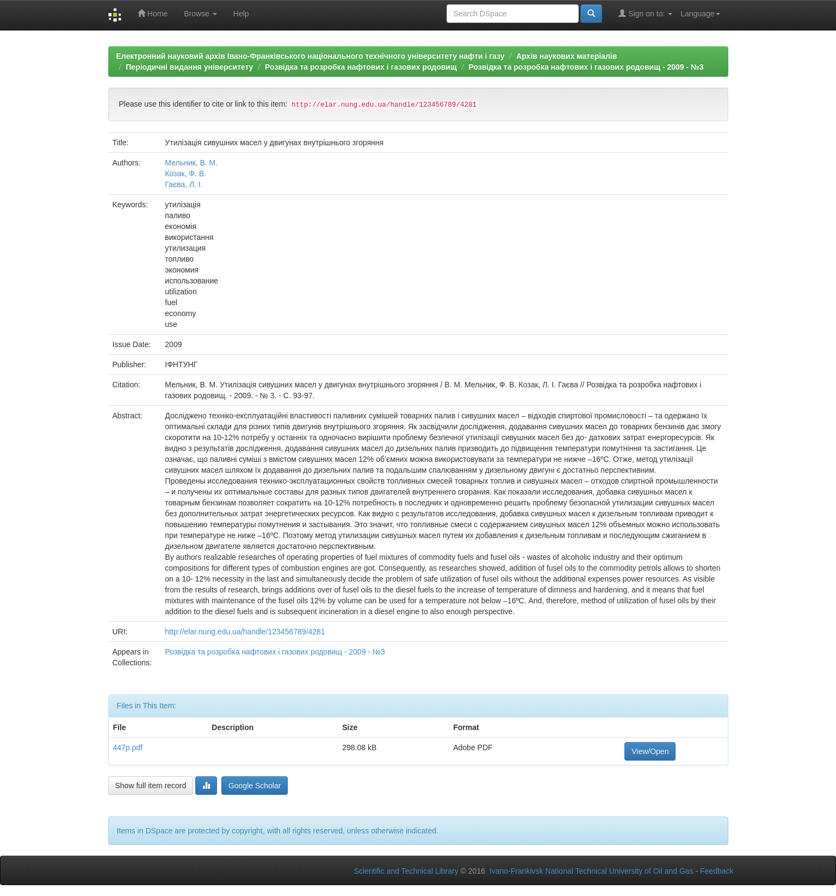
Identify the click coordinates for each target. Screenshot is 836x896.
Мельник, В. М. (191, 162)
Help (241, 13)
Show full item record (151, 785)
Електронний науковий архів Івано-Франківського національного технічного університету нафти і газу (310, 56)
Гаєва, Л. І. (183, 184)
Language (700, 13)
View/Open (649, 751)
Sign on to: (645, 13)
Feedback (716, 871)
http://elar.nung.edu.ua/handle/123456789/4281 (245, 631)
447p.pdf (128, 747)
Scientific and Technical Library (406, 871)
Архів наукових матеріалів (566, 56)
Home (153, 13)
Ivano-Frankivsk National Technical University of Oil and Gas (591, 871)
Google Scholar (254, 785)
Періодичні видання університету (189, 67)
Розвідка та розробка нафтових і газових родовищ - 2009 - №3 (585, 67)
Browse (200, 13)
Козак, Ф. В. (185, 173)
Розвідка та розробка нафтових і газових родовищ (361, 67)
